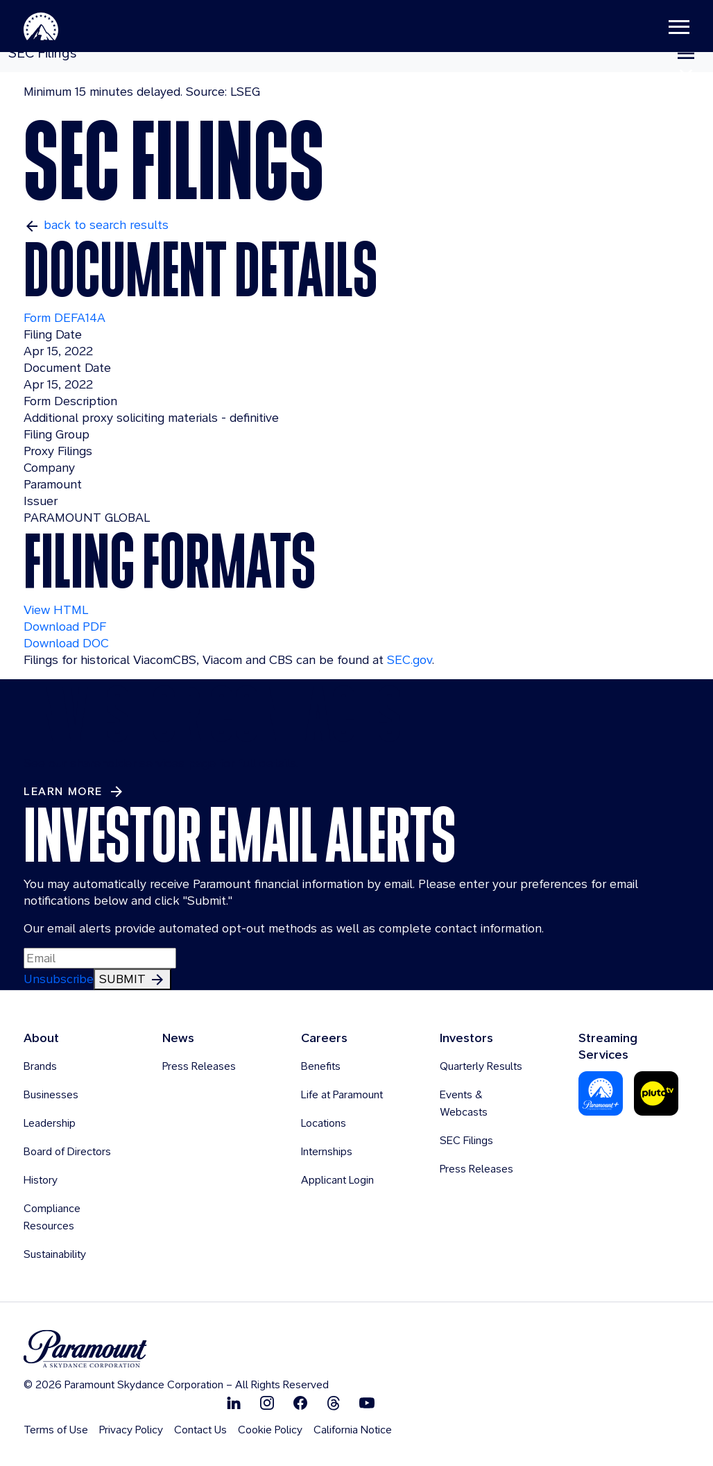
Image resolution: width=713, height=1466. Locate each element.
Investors (466, 1037)
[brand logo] (176, 1349)
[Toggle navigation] (658, 27)
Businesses (51, 1094)
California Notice (352, 1429)
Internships (326, 1151)
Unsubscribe (59, 978)
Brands (40, 1066)
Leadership (50, 1123)
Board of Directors (67, 1151)
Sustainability (55, 1254)
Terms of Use (56, 1429)
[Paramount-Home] (61, 28)
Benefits (321, 1066)
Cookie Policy (270, 1429)
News (178, 1037)
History (41, 1179)
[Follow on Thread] (333, 1402)
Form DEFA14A (64, 317)
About (41, 1037)
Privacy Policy (131, 1429)
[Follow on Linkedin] (233, 1402)
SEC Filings (466, 1140)
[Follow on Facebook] (300, 1402)
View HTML (56, 609)
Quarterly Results (481, 1066)
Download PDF (65, 626)
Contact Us (200, 1429)
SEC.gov (409, 659)
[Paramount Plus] (600, 1092)
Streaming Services (607, 1046)
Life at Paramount (342, 1094)
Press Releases (199, 1066)
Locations (323, 1123)
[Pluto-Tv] (656, 1092)
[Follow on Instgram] (267, 1402)
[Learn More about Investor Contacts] (74, 791)
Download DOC (66, 643)
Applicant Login (337, 1179)
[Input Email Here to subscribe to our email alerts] (100, 958)
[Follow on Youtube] (367, 1402)
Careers (324, 1037)
